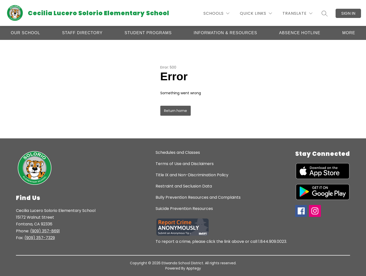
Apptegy (193, 268)
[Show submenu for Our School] (25, 33)
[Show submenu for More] (348, 33)
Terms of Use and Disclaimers (185, 164)
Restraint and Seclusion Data (184, 186)
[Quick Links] (256, 13)
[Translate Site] (297, 13)
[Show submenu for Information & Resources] (225, 33)
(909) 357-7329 (39, 238)
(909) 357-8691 (45, 231)
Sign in (348, 13)
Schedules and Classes (178, 152)
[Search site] (325, 13)
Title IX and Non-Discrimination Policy (192, 175)
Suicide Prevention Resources (184, 208)
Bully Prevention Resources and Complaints (198, 197)
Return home (175, 110)
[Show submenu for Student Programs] (148, 33)
